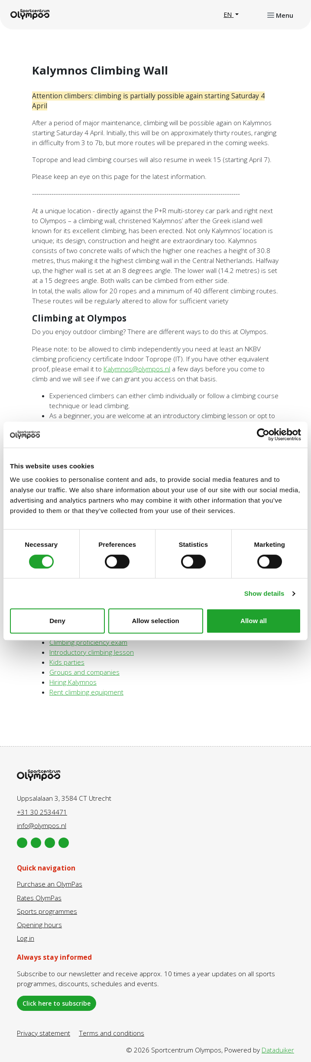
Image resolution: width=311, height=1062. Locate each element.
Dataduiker (278, 1050)
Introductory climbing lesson (91, 652)
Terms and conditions (111, 1033)
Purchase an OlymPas (49, 884)
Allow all (253, 620)
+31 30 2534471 (42, 812)
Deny (57, 620)
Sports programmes (47, 911)
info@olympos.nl (41, 825)
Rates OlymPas (39, 898)
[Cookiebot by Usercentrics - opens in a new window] (263, 434)
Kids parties (66, 662)
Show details (264, 593)
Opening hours (39, 924)
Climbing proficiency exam (88, 642)
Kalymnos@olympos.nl (137, 368)
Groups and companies (84, 672)
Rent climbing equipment (86, 692)
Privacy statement (43, 1033)
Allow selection (155, 620)
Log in (25, 938)
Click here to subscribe (57, 1003)
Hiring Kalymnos (73, 682)
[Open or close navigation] (280, 14)
